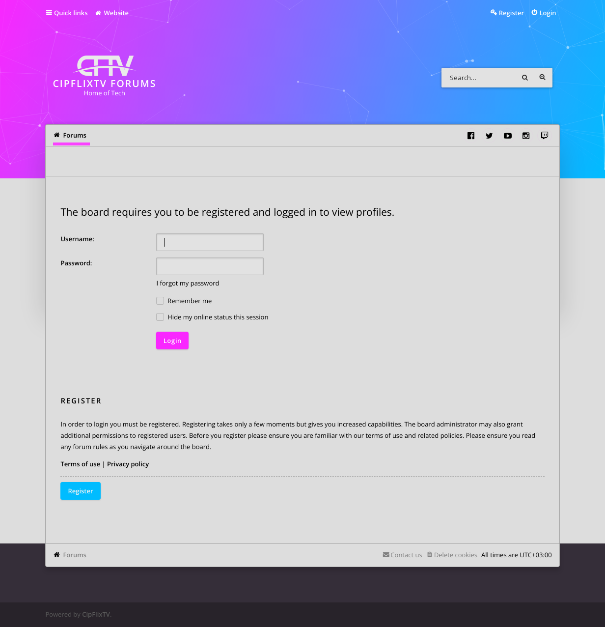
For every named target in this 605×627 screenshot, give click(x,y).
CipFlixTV (96, 614)
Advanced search (542, 77)
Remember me (184, 301)
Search (525, 77)
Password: (76, 262)
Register (80, 490)
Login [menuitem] (548, 12)
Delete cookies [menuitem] (455, 554)
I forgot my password (187, 283)
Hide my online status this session (212, 317)
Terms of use (80, 463)
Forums (74, 554)
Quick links (71, 12)
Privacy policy (128, 463)
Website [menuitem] (112, 12)
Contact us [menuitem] (406, 554)
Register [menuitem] (511, 12)
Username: (77, 238)
